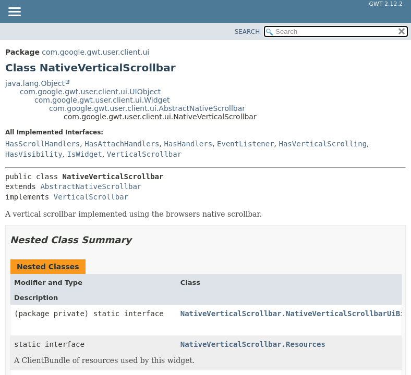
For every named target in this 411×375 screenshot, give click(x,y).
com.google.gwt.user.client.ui (95, 52)
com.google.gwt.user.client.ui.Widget (102, 100)
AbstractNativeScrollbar (90, 186)
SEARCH (247, 31)
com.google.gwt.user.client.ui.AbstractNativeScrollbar (147, 108)
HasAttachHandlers (121, 144)
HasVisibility (34, 154)
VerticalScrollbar (144, 154)
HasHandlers (188, 144)
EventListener (245, 144)
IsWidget (84, 154)
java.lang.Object (35, 83)
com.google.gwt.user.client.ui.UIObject (90, 92)
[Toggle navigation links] (14, 12)
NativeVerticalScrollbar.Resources (252, 344)
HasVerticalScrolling (323, 144)
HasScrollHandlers (42, 144)
